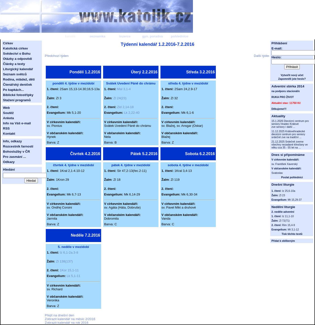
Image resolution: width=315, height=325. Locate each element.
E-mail (276, 48)
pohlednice (179, 36)
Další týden (262, 56)
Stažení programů (17, 100)
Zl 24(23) (119, 98)
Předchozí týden (56, 56)
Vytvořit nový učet (292, 75)
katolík (70, 36)
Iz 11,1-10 (288, 216)
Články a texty (14, 64)
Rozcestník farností (18, 146)
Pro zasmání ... (14, 157)
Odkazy (9, 162)
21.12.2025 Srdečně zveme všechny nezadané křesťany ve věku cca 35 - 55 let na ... (289, 144)
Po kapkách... (13, 90)
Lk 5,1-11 (73, 276)
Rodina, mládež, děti (19, 79)
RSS (6, 128)
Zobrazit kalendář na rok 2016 (66, 323)
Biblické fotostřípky (18, 95)
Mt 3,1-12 (293, 229)
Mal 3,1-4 (124, 89)
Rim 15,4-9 (288, 225)
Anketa (8, 118)
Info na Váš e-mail (17, 123)
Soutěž (8, 113)
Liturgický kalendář (18, 69)
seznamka (97, 36)
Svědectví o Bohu (17, 53)
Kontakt (9, 133)
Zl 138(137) (64, 261)
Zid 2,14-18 (125, 107)
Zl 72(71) (284, 220)
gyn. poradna (152, 36)
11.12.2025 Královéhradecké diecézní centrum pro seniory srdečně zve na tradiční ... (288, 134)
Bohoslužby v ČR (16, 151)
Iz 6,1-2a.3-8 (69, 252)
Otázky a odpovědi (17, 59)
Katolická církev (15, 48)
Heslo (275, 57)
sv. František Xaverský (284, 163)
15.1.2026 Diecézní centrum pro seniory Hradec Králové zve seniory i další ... (290, 123)
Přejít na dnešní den (59, 315)
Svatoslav (277, 172)
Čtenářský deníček (17, 84)
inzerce (125, 36)
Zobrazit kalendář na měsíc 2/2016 (70, 319)
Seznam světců (15, 74)
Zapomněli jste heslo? (292, 78)
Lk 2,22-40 (132, 112)
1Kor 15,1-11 (69, 270)
